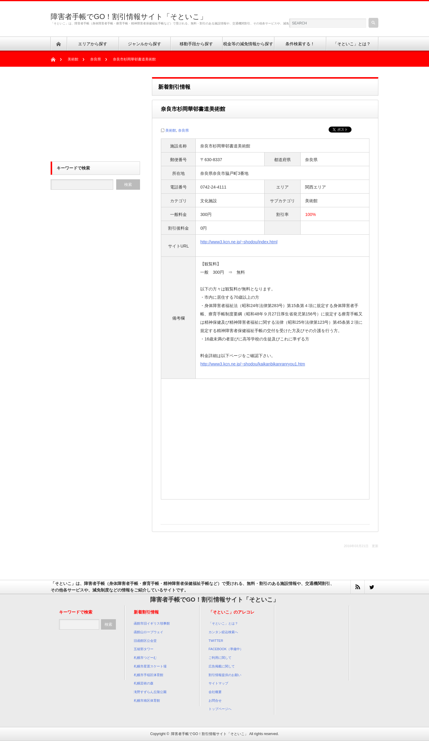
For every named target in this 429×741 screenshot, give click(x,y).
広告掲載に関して (222, 666)
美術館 (73, 59)
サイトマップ (218, 683)
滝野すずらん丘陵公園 (150, 692)
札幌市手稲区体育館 (148, 675)
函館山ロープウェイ (148, 632)
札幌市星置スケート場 (150, 666)
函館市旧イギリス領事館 (152, 623)
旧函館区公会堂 (145, 640)
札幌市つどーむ (145, 657)
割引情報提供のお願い (225, 675)
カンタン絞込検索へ (223, 632)
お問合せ (215, 700)
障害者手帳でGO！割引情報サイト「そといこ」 (129, 17)
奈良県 (95, 59)
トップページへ (220, 709)
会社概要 (215, 692)
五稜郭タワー (143, 649)
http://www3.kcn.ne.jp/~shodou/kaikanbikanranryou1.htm (252, 364)
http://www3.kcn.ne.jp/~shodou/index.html (238, 241)
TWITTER (216, 640)
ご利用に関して (220, 657)
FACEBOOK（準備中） (226, 649)
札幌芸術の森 (143, 683)
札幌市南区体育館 (147, 700)
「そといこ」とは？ (223, 623)
